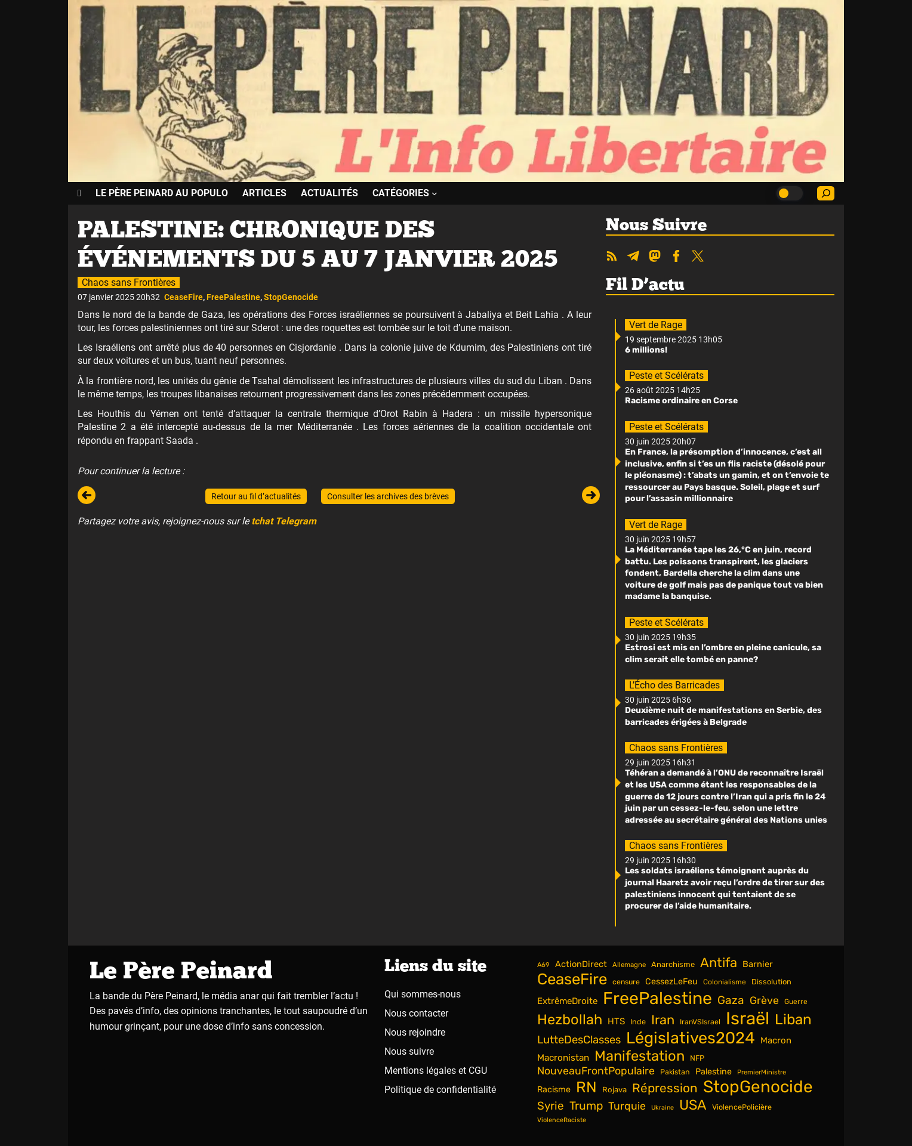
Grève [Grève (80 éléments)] (764, 1000)
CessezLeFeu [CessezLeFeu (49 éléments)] (671, 982)
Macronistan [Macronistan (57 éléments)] (563, 1057)
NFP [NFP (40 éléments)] (697, 1058)
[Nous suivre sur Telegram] (633, 257)
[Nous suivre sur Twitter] (698, 257)
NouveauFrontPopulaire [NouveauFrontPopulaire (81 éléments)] (596, 1070)
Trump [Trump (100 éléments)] (586, 1106)
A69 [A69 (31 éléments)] (543, 965)
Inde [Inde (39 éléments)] (638, 1021)
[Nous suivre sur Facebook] (676, 257)
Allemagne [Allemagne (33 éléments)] (629, 964)
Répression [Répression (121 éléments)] (665, 1088)
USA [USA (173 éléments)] (693, 1104)
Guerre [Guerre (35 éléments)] (796, 1001)
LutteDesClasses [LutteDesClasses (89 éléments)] (579, 1039)
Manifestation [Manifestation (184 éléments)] (639, 1056)
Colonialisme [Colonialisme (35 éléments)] (724, 982)
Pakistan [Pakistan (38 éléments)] (675, 1071)
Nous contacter (416, 1013)
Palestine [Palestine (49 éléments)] (713, 1072)
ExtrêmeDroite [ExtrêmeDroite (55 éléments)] (567, 1001)
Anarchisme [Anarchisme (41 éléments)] (673, 964)
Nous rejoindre (414, 1032)
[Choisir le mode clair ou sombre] (790, 193)
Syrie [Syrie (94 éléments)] (550, 1106)
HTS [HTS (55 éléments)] (616, 1021)
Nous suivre (409, 1051)
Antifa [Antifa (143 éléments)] (718, 962)
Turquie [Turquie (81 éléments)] (627, 1105)
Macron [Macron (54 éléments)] (775, 1040)
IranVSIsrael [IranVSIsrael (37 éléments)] (700, 1021)
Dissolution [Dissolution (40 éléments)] (771, 981)
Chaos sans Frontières (128, 282)
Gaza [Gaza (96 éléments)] (730, 1000)
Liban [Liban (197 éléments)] (793, 1019)
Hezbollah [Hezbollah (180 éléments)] (569, 1019)
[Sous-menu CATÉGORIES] (404, 193)
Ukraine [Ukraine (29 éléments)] (662, 1107)
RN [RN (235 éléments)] (586, 1087)
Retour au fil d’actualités (256, 496)
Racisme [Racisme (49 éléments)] (554, 1090)
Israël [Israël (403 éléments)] (747, 1018)
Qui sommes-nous (422, 994)
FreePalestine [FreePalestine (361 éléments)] (657, 998)
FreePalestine (233, 297)
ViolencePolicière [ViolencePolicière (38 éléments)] (742, 1106)
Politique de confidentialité (440, 1089)
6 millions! (646, 350)
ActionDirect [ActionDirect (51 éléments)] (581, 964)
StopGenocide (291, 297)
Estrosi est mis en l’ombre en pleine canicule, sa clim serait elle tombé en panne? (723, 653)
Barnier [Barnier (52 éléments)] (757, 964)
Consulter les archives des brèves (388, 496)
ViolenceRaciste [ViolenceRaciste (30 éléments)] (561, 1120)
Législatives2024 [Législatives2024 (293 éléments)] (690, 1038)
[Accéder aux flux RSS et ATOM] (612, 257)
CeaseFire (183, 297)
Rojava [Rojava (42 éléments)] (614, 1089)
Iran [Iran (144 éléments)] (662, 1019)
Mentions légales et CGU (435, 1070)
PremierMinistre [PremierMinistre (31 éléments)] (761, 1072)
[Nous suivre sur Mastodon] (655, 257)
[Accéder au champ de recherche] (825, 193)
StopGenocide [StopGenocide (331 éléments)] (758, 1086)
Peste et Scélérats (666, 375)
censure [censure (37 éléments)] (626, 981)
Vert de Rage (655, 324)
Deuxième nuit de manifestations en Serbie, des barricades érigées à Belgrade (723, 716)
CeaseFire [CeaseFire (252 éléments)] (572, 979)
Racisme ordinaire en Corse (681, 401)
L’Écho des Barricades (674, 685)
